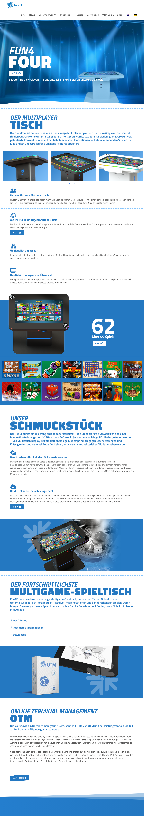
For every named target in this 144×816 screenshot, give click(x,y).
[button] (4, 347)
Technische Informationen (123, 627)
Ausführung (117, 620)
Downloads (113, 634)
